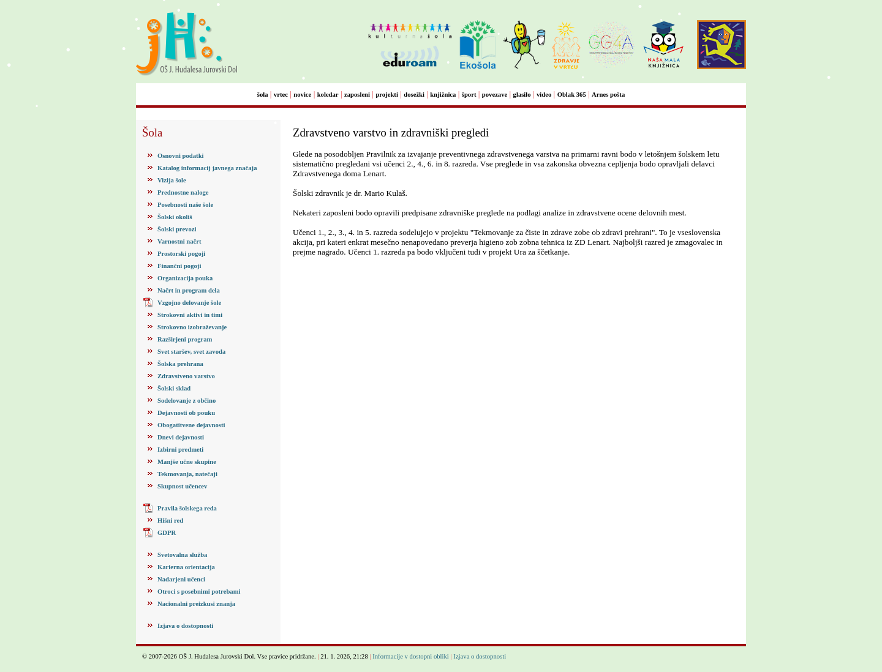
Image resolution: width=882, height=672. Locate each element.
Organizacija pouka (185, 278)
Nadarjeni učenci (181, 579)
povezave (494, 94)
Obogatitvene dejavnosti (191, 425)
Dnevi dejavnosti (180, 437)
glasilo (522, 94)
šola (262, 94)
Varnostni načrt (179, 241)
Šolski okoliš (174, 217)
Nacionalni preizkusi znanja (196, 603)
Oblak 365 (571, 94)
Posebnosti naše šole (185, 204)
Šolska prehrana (180, 363)
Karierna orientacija (186, 567)
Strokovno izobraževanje (192, 327)
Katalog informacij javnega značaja (207, 168)
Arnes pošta (608, 94)
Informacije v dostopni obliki (410, 656)
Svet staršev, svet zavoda (191, 351)
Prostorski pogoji (181, 253)
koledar (328, 94)
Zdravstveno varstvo (186, 376)
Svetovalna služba (182, 554)
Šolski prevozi (176, 229)
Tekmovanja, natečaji (187, 474)
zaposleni (357, 94)
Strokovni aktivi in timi (189, 315)
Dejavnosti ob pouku (186, 412)
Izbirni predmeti (180, 449)
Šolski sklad (173, 388)
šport (469, 94)
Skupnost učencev (182, 486)
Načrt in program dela (188, 290)
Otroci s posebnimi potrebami (198, 591)
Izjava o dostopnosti (185, 625)
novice (302, 94)
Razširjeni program (184, 339)
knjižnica (443, 94)
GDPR (166, 532)
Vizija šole (171, 180)
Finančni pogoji (179, 266)
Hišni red (170, 520)
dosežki (414, 94)
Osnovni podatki (180, 155)
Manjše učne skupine (186, 461)
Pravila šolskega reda (187, 508)
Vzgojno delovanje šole (189, 302)
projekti (386, 94)
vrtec (281, 94)
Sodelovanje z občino (186, 400)
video (544, 94)
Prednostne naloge (183, 192)
